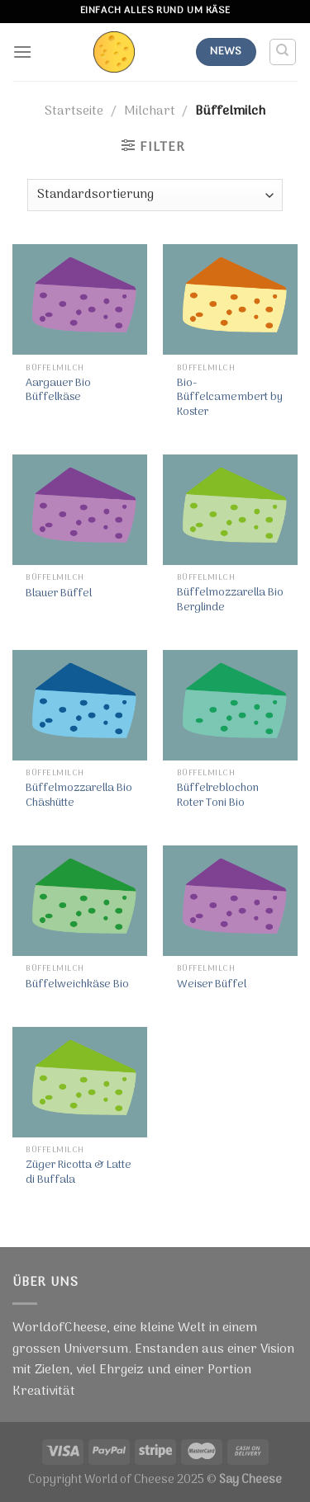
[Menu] (22, 51)
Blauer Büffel (59, 593)
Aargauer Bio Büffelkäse (58, 390)
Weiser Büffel (211, 984)
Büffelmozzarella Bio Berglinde (230, 600)
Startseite (74, 111)
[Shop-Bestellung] (155, 195)
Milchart (149, 111)
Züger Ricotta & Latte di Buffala (78, 1172)
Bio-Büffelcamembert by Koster (230, 398)
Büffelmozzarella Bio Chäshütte (79, 795)
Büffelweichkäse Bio (77, 984)
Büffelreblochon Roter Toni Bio (218, 795)
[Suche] (283, 52)
